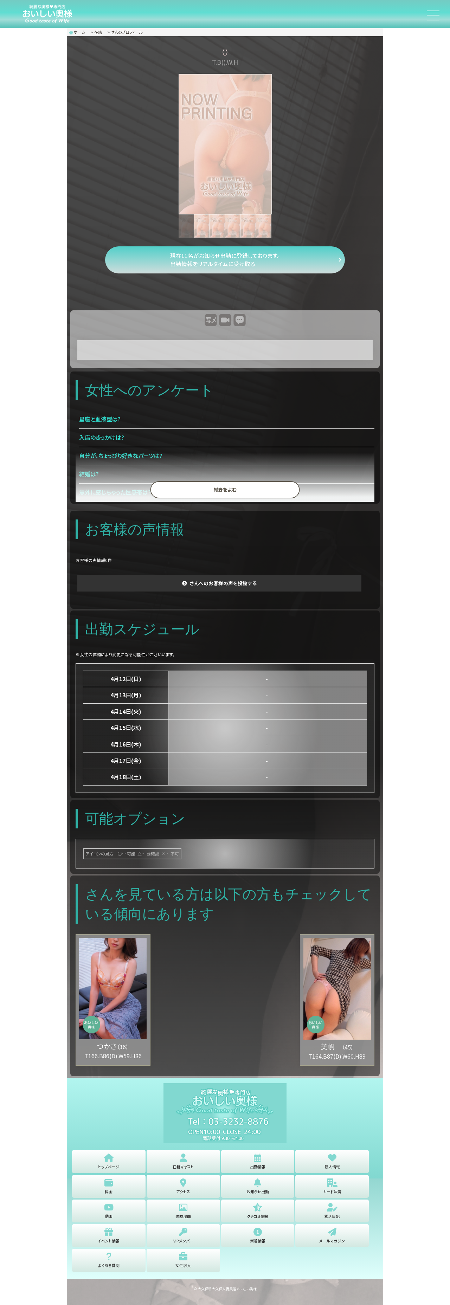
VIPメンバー (183, 1243)
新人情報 (332, 1164)
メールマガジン (332, 1243)
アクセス (183, 1190)
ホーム (77, 32)
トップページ (108, 1164)
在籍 (98, 32)
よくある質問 (108, 1269)
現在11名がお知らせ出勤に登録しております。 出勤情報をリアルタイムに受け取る (225, 261)
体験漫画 (183, 1217)
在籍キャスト (183, 1164)
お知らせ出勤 (258, 1190)
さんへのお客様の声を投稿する (223, 585)
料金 (109, 1190)
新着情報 (258, 1243)
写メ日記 (332, 1217)
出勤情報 (258, 1164)
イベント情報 (108, 1243)
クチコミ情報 (257, 1217)
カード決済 (332, 1190)
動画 (109, 1217)
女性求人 (183, 1269)
